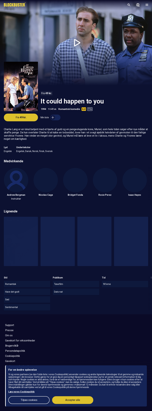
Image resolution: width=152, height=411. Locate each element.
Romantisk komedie (69, 109)
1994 (43, 109)
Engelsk (8, 151)
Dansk (28, 151)
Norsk (35, 151)
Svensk (49, 151)
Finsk (41, 151)
